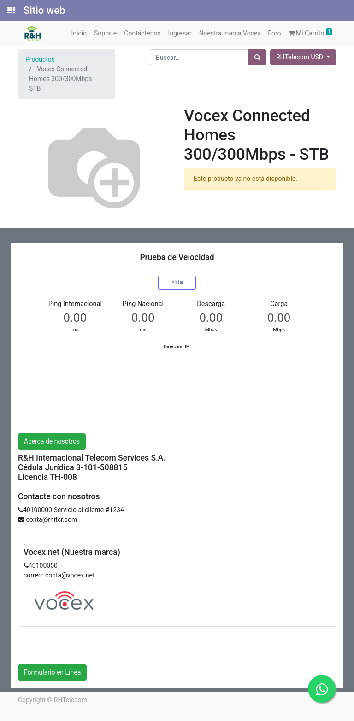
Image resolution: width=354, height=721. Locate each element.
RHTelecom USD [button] (300, 57)
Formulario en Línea (52, 672)
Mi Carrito (311, 32)
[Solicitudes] (10, 10)
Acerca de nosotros (52, 441)
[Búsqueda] (257, 57)
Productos (40, 59)
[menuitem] (78, 33)
